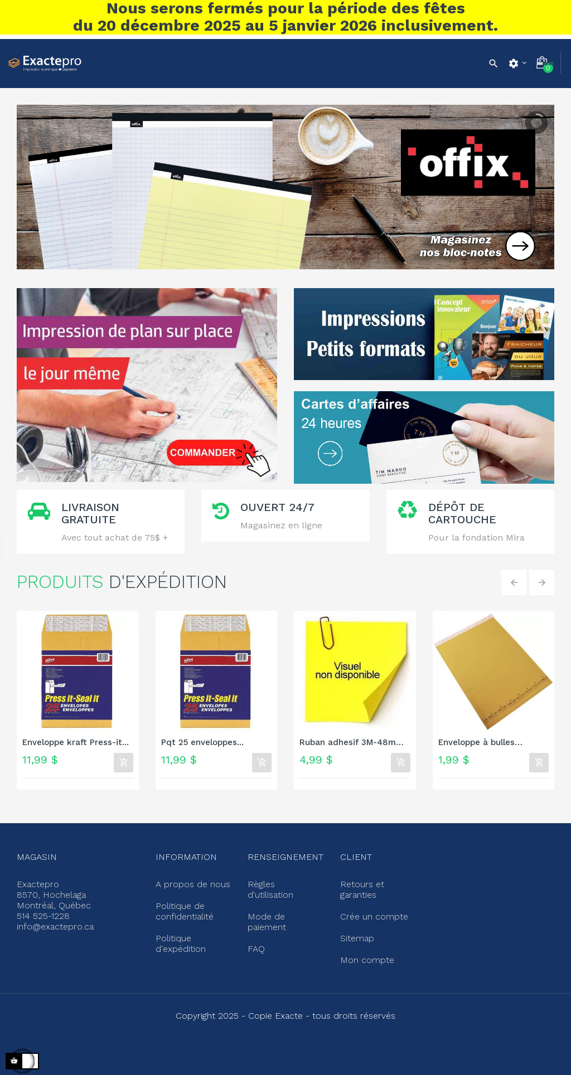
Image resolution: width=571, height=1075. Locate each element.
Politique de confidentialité (183, 908)
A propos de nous (189, 883)
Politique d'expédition (179, 937)
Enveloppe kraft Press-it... (75, 742)
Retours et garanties (360, 888)
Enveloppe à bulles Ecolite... (476, 743)
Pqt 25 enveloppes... (202, 742)
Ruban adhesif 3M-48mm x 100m (351, 743)
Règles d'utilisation (283, 883)
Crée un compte (371, 912)
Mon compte (364, 952)
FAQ (255, 923)
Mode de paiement (284, 903)
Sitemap (356, 932)
